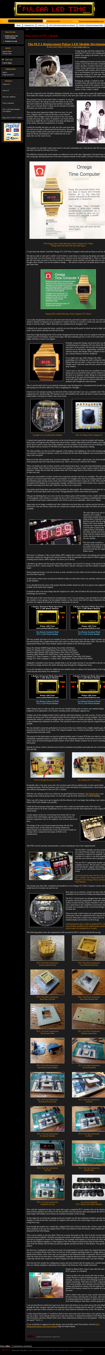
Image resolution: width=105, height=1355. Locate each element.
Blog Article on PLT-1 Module (12, 118)
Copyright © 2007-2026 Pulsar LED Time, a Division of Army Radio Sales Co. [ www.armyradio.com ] (55, 1350)
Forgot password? (8, 75)
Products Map (6, 53)
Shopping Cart (29, 25)
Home (27, 29)
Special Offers (7, 51)
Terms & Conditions (9, 97)
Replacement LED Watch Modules (11, 37)
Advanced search (53, 21)
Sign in (4, 72)
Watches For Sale (11, 41)
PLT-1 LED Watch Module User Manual (62, 25)
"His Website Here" (92, 794)
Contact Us (41, 25)
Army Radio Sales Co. (81, 47)
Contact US (6, 84)
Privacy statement (8, 103)
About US (5, 90)
